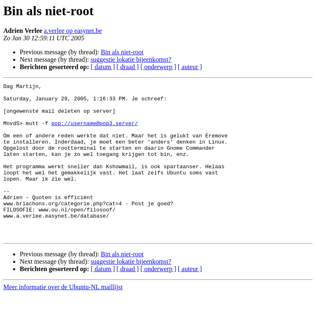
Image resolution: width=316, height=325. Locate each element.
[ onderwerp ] (158, 66)
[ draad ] (128, 66)
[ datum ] (103, 66)
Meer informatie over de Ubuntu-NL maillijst (62, 317)
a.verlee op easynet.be (73, 30)
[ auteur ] (190, 66)
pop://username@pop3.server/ (94, 131)
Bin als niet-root (122, 52)
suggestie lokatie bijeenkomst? (130, 59)
